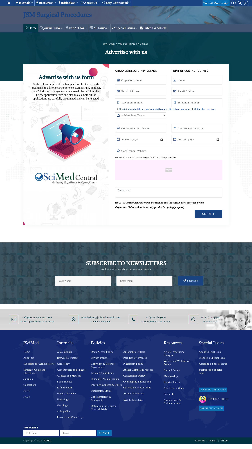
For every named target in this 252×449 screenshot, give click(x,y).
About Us (28, 358)
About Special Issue (210, 352)
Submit (208, 213)
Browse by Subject (67, 358)
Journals (24, 3)
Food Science (64, 381)
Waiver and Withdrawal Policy (177, 363)
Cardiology (63, 363)
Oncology (62, 405)
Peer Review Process (135, 358)
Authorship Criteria (134, 352)
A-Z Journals (64, 352)
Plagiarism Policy (133, 363)
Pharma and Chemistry (70, 417)
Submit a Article (153, 28)
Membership (171, 376)
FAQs (26, 396)
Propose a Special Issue (212, 358)
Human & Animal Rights (105, 379)
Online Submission (211, 408)
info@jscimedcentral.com (37, 317)
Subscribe (190, 280)
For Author (76, 28)
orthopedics (63, 411)
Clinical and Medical (69, 375)
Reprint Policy (172, 382)
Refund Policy (172, 370)
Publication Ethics (101, 391)
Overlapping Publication (137, 381)
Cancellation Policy (134, 375)
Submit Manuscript (216, 3)
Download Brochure (213, 389)
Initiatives (68, 3)
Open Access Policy (102, 352)
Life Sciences (65, 387)
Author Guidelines (133, 393)
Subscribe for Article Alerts (39, 363)
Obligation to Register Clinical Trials (103, 408)
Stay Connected (116, 3)
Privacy (225, 440)
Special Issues (124, 28)
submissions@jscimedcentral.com (100, 317)
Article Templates (133, 400)
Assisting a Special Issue (213, 363)
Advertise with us (174, 388)
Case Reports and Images (71, 369)
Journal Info (51, 28)
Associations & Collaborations (172, 402)
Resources (46, 3)
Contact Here (213, 399)
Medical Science (66, 393)
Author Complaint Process (138, 369)
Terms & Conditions (102, 373)
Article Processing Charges (174, 354)
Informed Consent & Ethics (106, 385)
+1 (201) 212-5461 (210, 317)
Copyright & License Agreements (103, 365)
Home (31, 28)
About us (90, 3)
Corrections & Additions (137, 387)
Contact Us (29, 385)
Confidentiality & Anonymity (101, 398)
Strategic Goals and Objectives (34, 371)
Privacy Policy (99, 358)
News (26, 391)
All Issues (99, 28)
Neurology (63, 399)
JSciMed (46, 440)
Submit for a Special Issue (210, 371)
